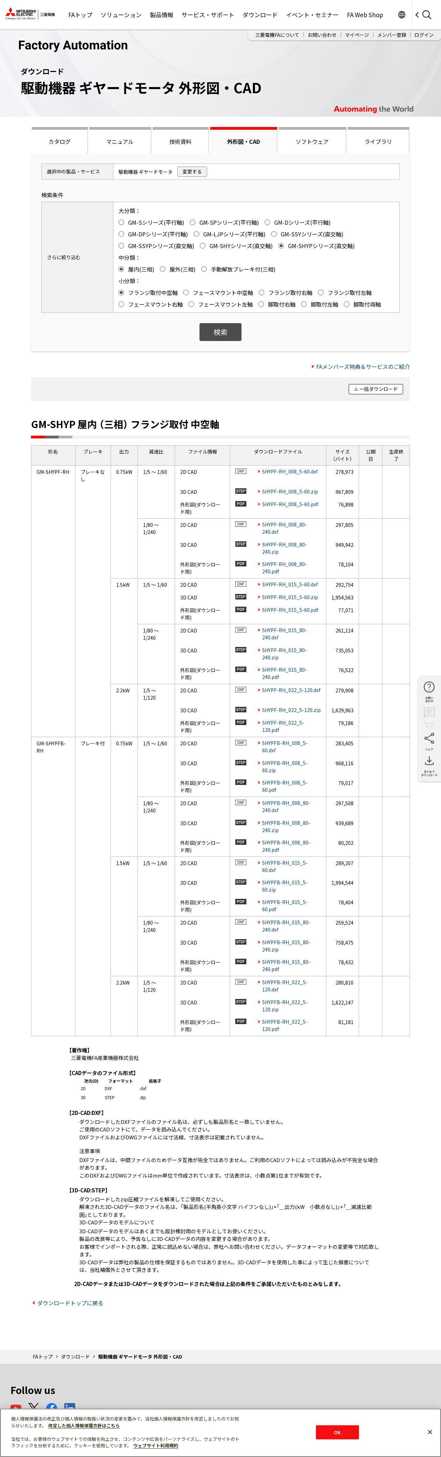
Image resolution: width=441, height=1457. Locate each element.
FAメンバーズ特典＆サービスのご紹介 (363, 366)
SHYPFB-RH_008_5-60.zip (285, 766)
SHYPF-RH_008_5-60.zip (290, 491)
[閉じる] (430, 1431)
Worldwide (401, 14)
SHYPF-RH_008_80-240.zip (284, 548)
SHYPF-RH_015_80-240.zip (284, 654)
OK (337, 1432)
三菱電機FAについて (277, 34)
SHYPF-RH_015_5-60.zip (290, 597)
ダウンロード (260, 14)
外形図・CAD (243, 141)
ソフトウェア (312, 141)
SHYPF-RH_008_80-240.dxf (284, 528)
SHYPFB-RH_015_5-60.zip (285, 886)
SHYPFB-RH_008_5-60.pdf (285, 786)
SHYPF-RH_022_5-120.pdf (283, 726)
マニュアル (120, 141)
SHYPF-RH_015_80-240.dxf (284, 634)
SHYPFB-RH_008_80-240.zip (286, 826)
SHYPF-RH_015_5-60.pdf (290, 609)
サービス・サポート (208, 14)
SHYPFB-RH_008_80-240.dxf (286, 806)
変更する (192, 171)
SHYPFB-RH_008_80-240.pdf (286, 846)
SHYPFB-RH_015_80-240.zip (286, 946)
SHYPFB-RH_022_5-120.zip (285, 1006)
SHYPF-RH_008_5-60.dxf (290, 471)
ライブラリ (378, 141)
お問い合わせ (322, 34)
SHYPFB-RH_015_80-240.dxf (286, 926)
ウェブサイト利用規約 (155, 1445)
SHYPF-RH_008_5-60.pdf (290, 504)
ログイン (424, 34)
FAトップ (80, 14)
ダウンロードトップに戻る (70, 1303)
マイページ (357, 34)
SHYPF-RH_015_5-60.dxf (290, 584)
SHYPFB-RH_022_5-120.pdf (285, 1025)
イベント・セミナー (312, 14)
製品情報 (161, 14)
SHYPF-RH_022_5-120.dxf (291, 690)
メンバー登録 (391, 34)
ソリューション (121, 14)
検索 (220, 332)
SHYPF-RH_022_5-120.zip (291, 709)
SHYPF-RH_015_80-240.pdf (284, 673)
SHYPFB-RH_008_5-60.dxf (285, 747)
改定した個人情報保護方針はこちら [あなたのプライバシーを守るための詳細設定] (84, 1425)
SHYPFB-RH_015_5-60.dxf (285, 866)
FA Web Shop (365, 14)
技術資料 (181, 141)
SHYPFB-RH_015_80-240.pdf (286, 965)
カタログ (60, 141)
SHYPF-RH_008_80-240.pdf (284, 568)
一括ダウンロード (378, 388)
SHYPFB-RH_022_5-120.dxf (285, 986)
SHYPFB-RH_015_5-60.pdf (285, 905)
